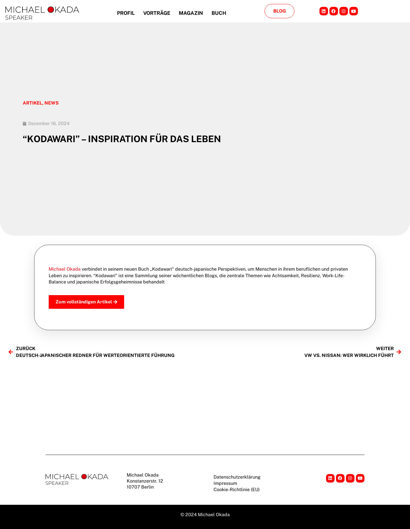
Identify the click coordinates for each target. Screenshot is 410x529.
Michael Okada (65, 269)
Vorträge (156, 13)
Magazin (191, 13)
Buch (219, 13)
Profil (126, 13)
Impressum (225, 483)
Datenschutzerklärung (237, 477)
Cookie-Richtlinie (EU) (237, 489)
